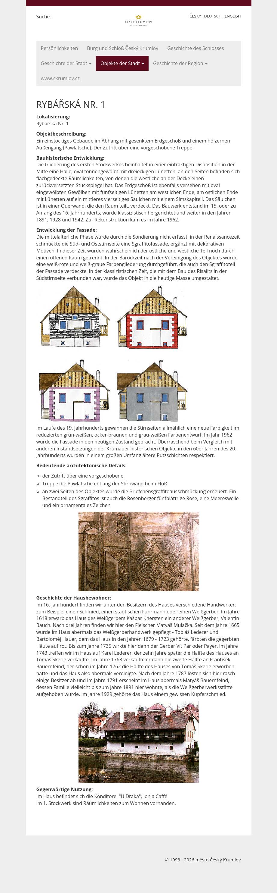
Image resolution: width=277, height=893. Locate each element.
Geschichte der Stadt (66, 63)
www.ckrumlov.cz (60, 78)
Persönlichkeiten (59, 48)
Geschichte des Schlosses (195, 48)
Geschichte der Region (180, 63)
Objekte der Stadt (122, 63)
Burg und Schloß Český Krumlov (122, 48)
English (233, 16)
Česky (195, 16)
